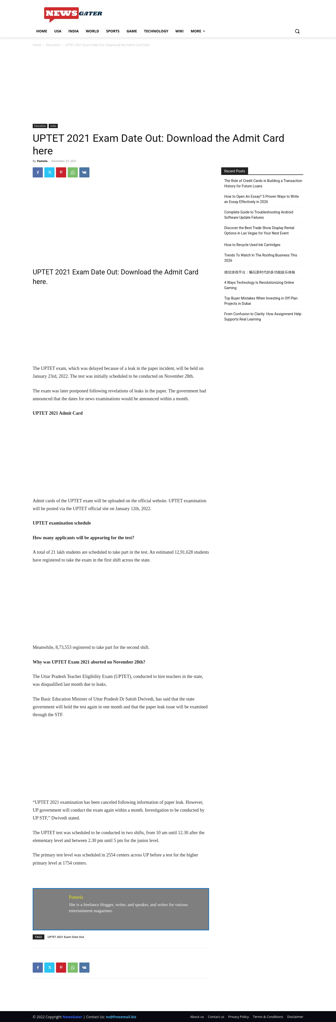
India (53, 126)
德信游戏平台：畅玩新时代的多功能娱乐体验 (259, 272)
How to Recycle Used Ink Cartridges (252, 245)
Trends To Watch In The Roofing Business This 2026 (260, 258)
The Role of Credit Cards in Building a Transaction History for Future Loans (263, 183)
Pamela (42, 161)
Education (53, 45)
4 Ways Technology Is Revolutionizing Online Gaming (259, 285)
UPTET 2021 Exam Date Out (66, 937)
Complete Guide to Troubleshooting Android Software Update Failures (258, 214)
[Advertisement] (168, 85)
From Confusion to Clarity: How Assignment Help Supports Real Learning (262, 316)
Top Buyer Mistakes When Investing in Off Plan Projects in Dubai (260, 301)
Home (37, 45)
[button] (297, 31)
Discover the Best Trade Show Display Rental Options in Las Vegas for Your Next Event (259, 230)
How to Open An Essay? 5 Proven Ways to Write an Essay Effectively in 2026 (261, 199)
